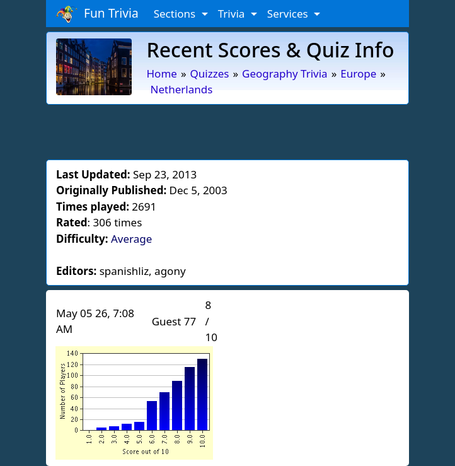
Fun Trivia (97, 13)
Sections (176, 13)
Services (289, 13)
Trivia (233, 13)
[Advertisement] (227, 130)
